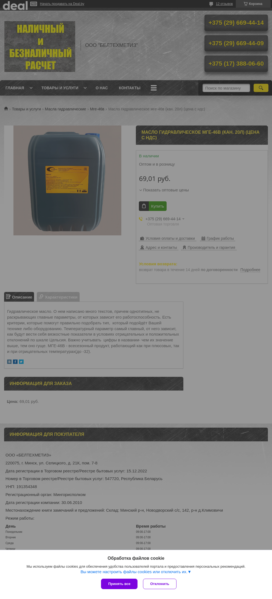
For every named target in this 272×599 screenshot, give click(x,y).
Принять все (119, 584)
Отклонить (159, 584)
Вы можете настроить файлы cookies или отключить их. (133, 571)
